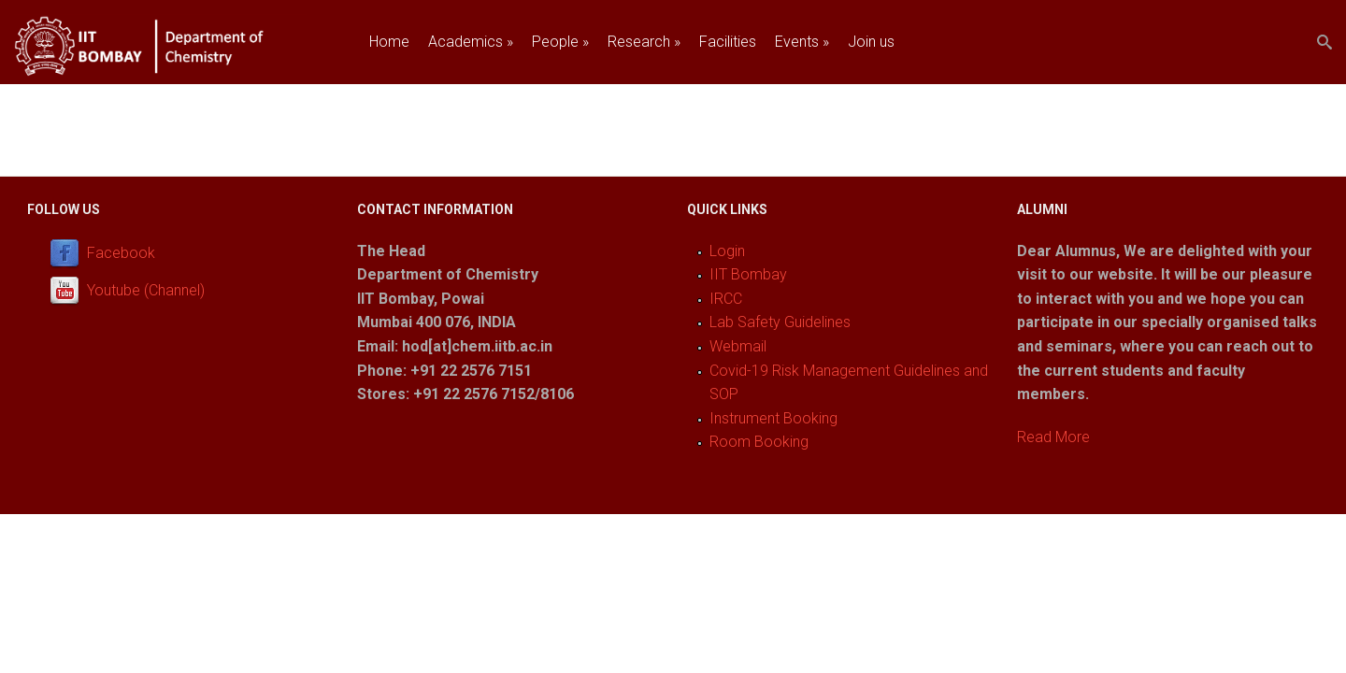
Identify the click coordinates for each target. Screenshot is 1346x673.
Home (389, 41)
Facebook (121, 253)
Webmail (737, 346)
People (560, 41)
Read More (1053, 437)
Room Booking (759, 442)
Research (644, 41)
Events (802, 41)
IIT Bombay (748, 274)
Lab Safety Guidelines (780, 322)
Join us (871, 41)
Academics (470, 41)
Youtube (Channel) (146, 290)
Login (727, 251)
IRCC (725, 299)
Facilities (727, 41)
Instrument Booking (773, 418)
